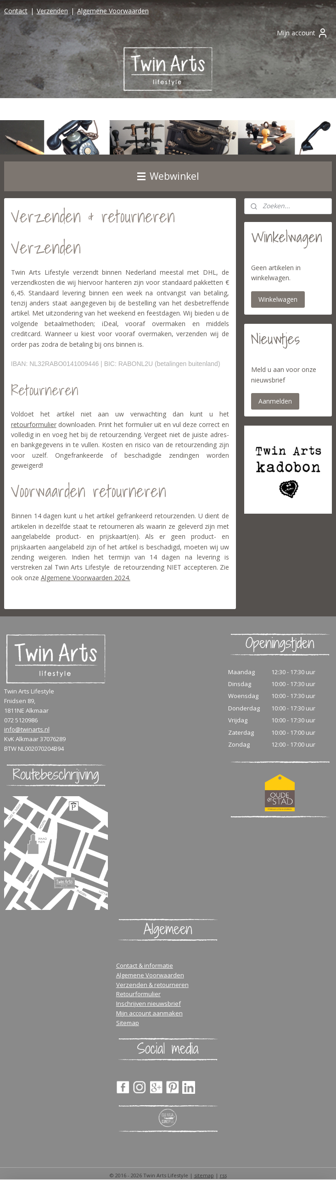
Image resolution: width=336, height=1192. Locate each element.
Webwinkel (168, 176)
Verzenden (52, 10)
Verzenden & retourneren (152, 985)
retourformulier (33, 424)
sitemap (204, 1175)
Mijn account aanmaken (149, 1013)
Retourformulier (138, 994)
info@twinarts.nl (27, 729)
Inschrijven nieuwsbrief (148, 1003)
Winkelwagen (277, 299)
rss (223, 1175)
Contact (16, 10)
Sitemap (127, 1023)
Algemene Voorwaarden (113, 10)
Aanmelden (275, 401)
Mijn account (302, 33)
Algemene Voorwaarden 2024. (85, 577)
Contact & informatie (144, 965)
